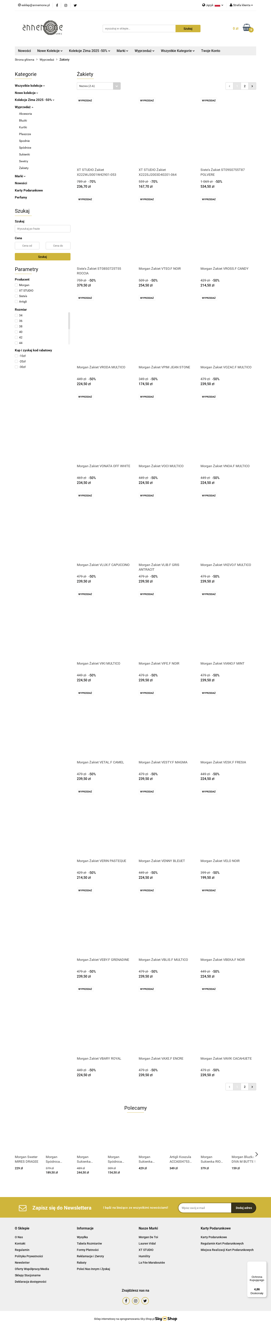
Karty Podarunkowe (29, 190)
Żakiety (24, 168)
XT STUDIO (146, 1250)
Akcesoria (25, 113)
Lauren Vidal (147, 1243)
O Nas (19, 1237)
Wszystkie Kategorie (178, 51)
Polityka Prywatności (29, 1256)
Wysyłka (82, 1237)
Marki (122, 51)
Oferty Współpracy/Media (32, 1269)
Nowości (24, 51)
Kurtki (23, 127)
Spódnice (25, 147)
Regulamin (22, 1250)
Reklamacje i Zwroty (90, 1256)
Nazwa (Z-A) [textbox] (87, 86)
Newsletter (22, 1262)
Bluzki (23, 120)
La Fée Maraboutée (152, 1262)
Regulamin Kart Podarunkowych (222, 1243)
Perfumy (21, 197)
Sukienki (24, 154)
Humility (144, 1256)
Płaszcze (25, 134)
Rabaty (81, 1262)
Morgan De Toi (148, 1237)
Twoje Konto (210, 51)
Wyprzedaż (145, 51)
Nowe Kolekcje (50, 51)
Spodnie (24, 140)
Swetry (23, 161)
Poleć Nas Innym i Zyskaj (93, 1269)
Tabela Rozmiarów (89, 1243)
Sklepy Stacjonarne (28, 1275)
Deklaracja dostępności (30, 1281)
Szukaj (42, 256)
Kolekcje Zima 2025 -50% (89, 51)
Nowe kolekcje (26, 93)
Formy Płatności (88, 1250)
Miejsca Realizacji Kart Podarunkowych (227, 1250)
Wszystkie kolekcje (30, 86)
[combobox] (99, 86)
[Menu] (264, 1263)
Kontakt (20, 1243)
